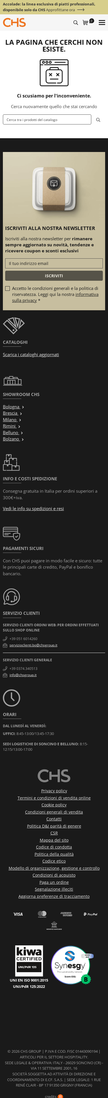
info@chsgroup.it (23, 674)
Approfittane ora (60, 10)
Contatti (54, 819)
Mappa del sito (54, 840)
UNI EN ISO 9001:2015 (29, 980)
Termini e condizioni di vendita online (54, 798)
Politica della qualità (54, 854)
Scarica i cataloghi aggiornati (31, 354)
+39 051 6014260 (23, 638)
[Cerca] (47, 119)
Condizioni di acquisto (54, 875)
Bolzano (13, 439)
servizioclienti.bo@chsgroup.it (33, 645)
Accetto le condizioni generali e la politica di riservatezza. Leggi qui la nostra (55, 294)
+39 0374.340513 (23, 668)
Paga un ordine (54, 882)
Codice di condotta (54, 847)
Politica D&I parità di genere (54, 826)
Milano (12, 419)
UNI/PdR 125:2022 (29, 986)
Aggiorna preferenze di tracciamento (54, 896)
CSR (54, 833)
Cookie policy (54, 805)
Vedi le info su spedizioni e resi (33, 508)
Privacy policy (54, 790)
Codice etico (54, 861)
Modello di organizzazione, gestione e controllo (54, 868)
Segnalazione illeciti (54, 889)
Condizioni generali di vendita (54, 812)
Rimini (12, 426)
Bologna (13, 406)
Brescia (12, 413)
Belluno (13, 432)
